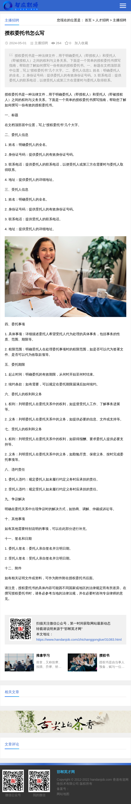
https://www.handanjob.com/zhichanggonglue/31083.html (79, 639)
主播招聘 (119, 20)
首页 (88, 20)
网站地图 (63, 794)
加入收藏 (81, 43)
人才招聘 (102, 20)
